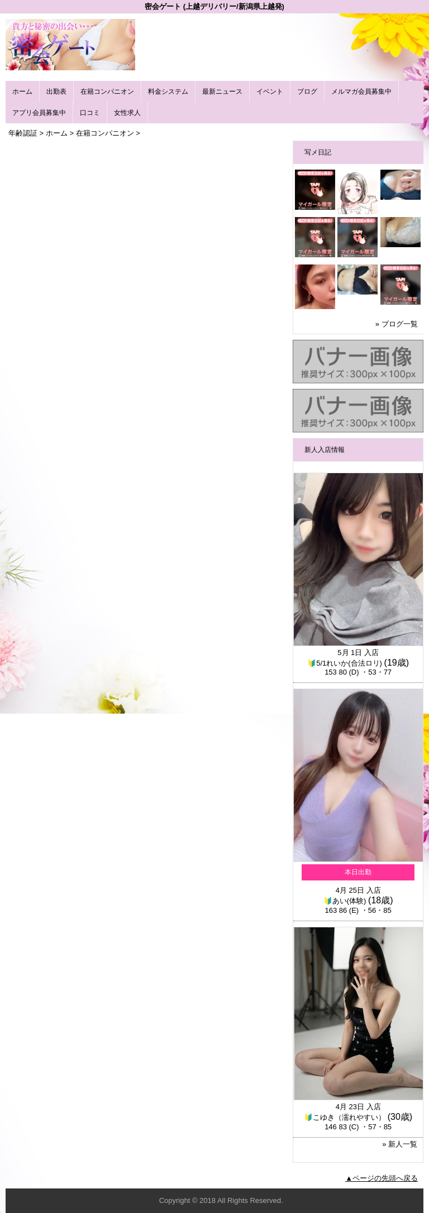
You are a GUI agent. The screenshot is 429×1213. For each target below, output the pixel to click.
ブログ (307, 91)
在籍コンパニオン (107, 91)
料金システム (168, 91)
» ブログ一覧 (396, 324)
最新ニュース (222, 91)
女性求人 (127, 113)
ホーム (22, 91)
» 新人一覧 (399, 1144)
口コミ (90, 113)
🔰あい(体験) (344, 901)
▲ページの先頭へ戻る (381, 1178)
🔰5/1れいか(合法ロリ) (344, 663)
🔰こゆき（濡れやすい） (344, 1117)
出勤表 (56, 91)
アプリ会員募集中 (39, 113)
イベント (269, 91)
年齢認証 (22, 133)
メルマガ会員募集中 (361, 91)
